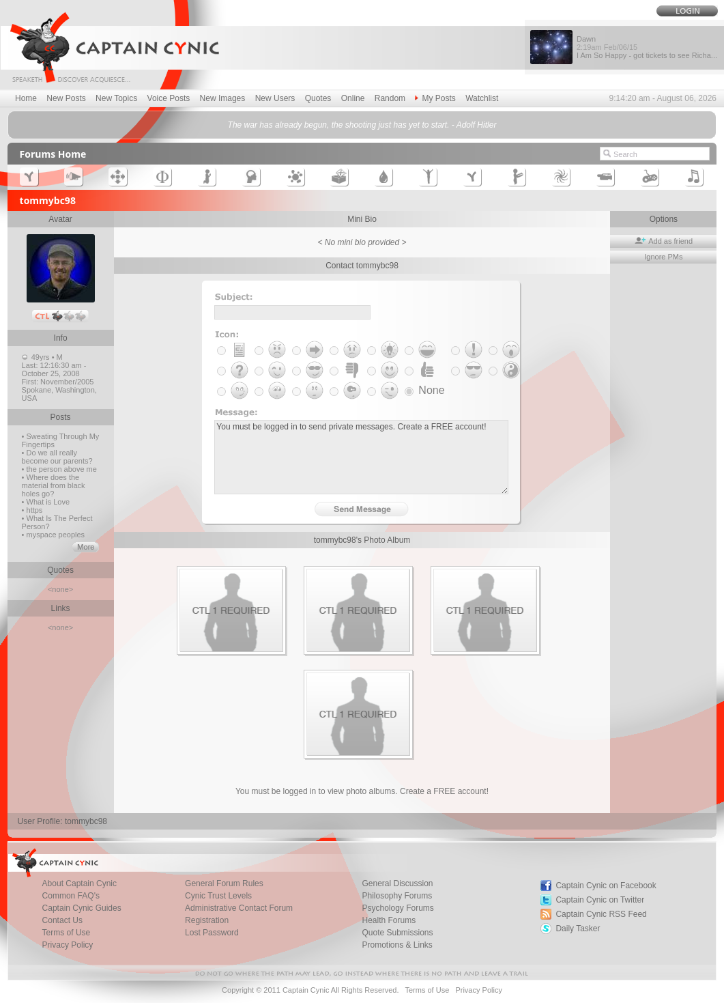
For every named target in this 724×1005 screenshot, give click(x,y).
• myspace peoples (53, 534)
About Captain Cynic (79, 883)
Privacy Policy (67, 945)
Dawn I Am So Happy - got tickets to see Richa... (647, 47)
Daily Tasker (577, 928)
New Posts (65, 98)
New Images (223, 98)
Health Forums (389, 920)
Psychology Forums (397, 908)
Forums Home (53, 153)
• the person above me (59, 469)
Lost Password (212, 932)
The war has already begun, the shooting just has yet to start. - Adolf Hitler (362, 125)
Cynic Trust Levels (218, 896)
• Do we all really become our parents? (57, 457)
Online (353, 98)
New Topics (116, 98)
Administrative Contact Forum (239, 908)
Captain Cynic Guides (81, 908)
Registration (207, 920)
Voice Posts (168, 98)
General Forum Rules (224, 883)
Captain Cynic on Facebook (605, 885)
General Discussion (397, 883)
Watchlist (481, 98)
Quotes (318, 98)
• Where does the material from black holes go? (53, 485)
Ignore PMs (663, 257)
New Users (275, 98)
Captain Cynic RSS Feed (600, 914)
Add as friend (664, 241)
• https (32, 510)
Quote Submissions (397, 932)
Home (26, 98)
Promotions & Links (397, 945)
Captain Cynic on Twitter (599, 900)
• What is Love (46, 502)
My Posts (435, 98)
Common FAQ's (71, 896)
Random (390, 98)
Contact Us (62, 920)
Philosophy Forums (397, 896)
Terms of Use (66, 932)
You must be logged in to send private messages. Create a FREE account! (361, 457)
